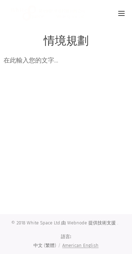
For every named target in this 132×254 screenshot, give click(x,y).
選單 (121, 13)
